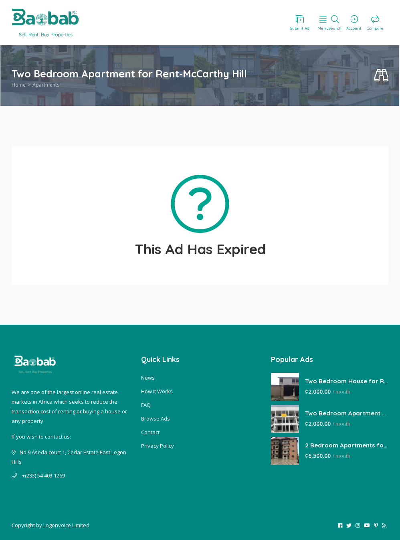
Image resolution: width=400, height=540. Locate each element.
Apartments (45, 84)
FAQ (146, 405)
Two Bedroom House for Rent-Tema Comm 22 (346, 381)
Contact (150, 432)
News (148, 377)
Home (19, 84)
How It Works (157, 391)
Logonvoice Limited (66, 525)
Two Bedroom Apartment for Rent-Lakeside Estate (346, 413)
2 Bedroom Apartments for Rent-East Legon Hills (346, 445)
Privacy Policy (157, 445)
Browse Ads (155, 418)
